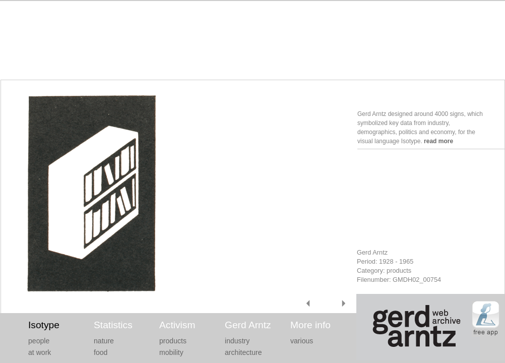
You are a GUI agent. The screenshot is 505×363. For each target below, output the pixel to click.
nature (104, 341)
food (100, 352)
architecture (243, 352)
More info (310, 325)
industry (237, 341)
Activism (177, 325)
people (38, 341)
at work (39, 352)
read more (438, 141)
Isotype (43, 325)
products (172, 341)
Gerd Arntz (248, 325)
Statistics (113, 325)
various (301, 341)
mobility (171, 352)
